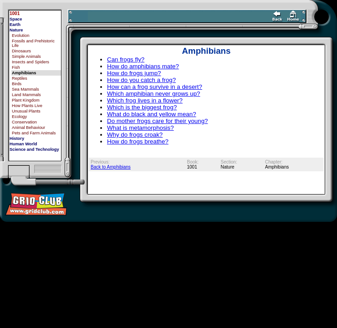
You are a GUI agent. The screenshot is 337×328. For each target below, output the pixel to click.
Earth (15, 24)
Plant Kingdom (26, 100)
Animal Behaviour (28, 127)
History (17, 138)
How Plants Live (27, 105)
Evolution (20, 35)
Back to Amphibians (111, 166)
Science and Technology (34, 149)
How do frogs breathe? (137, 141)
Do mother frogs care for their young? (157, 121)
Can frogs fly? (125, 59)
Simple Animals (26, 56)
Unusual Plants (26, 111)
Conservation (24, 122)
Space (16, 19)
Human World (23, 144)
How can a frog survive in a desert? (154, 86)
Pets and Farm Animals (34, 133)
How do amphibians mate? (143, 66)
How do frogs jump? (134, 73)
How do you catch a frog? (141, 80)
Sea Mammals (25, 89)
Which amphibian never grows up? (153, 93)
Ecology (19, 116)
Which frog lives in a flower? (145, 100)
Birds (16, 84)
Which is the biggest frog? (142, 107)
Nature (16, 30)
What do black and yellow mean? (151, 114)
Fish (16, 67)
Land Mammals (26, 94)
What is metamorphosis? (140, 127)
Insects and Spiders (30, 62)
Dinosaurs (21, 51)
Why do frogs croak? (135, 134)
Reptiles (19, 78)
